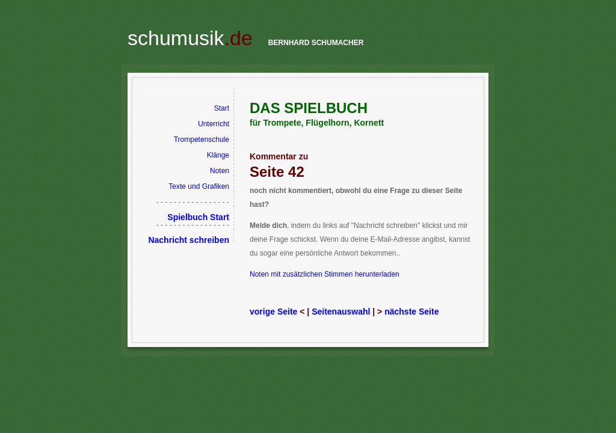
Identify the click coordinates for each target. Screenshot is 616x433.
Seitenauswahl (341, 311)
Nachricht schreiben (188, 240)
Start (221, 108)
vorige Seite (273, 311)
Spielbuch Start (198, 217)
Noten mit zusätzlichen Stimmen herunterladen (324, 274)
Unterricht (213, 124)
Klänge (218, 155)
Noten (219, 171)
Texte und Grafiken (198, 186)
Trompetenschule (201, 139)
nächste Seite (411, 311)
